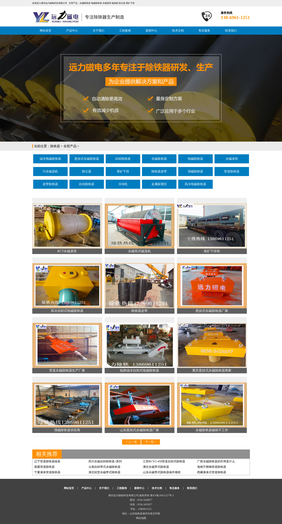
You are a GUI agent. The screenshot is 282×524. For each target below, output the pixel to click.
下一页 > (150, 441)
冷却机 (122, 184)
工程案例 (125, 30)
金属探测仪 (159, 184)
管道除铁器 (231, 171)
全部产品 (70, 146)
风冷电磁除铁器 (195, 184)
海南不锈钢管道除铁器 (211, 466)
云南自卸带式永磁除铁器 (104, 466)
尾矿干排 (123, 171)
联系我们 (231, 30)
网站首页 (45, 30)
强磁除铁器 (195, 171)
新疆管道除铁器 (44, 466)
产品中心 (72, 30)
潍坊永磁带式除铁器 (156, 466)
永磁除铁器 (159, 158)
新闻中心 (151, 30)
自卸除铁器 (123, 158)
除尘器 (86, 171)
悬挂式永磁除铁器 (86, 158)
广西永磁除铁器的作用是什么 (216, 461)
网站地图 (141, 518)
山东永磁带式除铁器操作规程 (162, 472)
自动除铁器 (86, 184)
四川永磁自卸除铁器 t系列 (105, 461)
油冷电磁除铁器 (50, 158)
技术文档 (178, 30)
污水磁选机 (50, 171)
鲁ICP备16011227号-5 (162, 495)
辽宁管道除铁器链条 (47, 461)
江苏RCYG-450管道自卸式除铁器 (164, 461)
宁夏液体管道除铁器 (47, 472)
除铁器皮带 (159, 171)
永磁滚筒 (232, 158)
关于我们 (98, 30)
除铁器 (55, 146)
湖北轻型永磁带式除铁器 (104, 472)
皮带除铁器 (50, 184)
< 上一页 (131, 441)
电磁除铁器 (195, 158)
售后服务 (204, 30)
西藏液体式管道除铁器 (211, 472)
